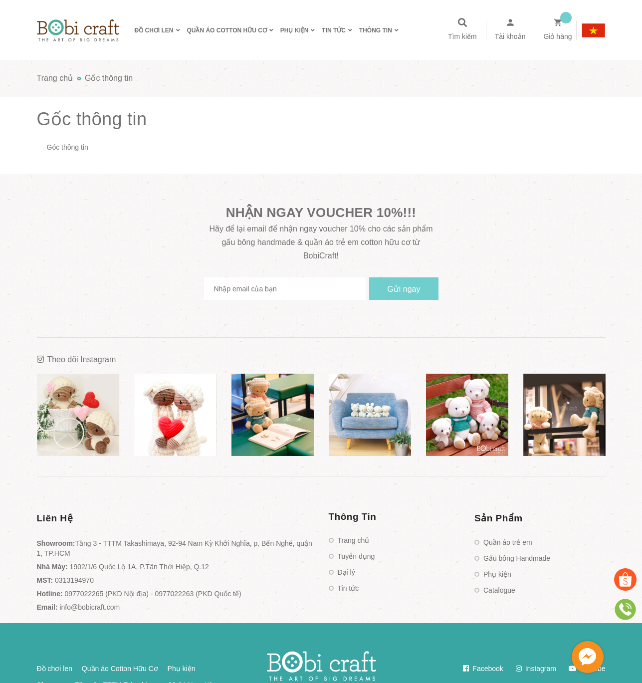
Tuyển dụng (356, 556)
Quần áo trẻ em (507, 542)
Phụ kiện (497, 574)
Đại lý (346, 572)
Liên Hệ (55, 518)
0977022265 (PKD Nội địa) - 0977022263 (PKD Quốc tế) (153, 594)
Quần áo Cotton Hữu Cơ (120, 669)
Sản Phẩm (498, 518)
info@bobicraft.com (89, 607)
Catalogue (499, 590)
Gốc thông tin (92, 119)
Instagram (536, 669)
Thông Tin (353, 516)
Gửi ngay (403, 289)
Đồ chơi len (54, 669)
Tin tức (348, 588)
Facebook (483, 669)
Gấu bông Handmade (516, 558)
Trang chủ (354, 540)
